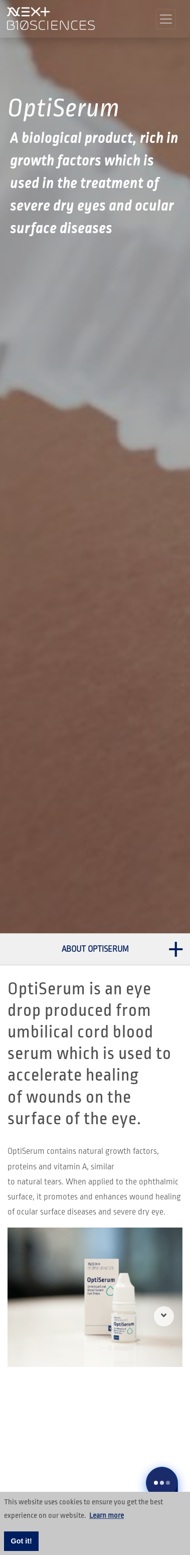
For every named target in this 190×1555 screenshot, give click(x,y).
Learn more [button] (106, 1515)
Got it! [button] (21, 1541)
